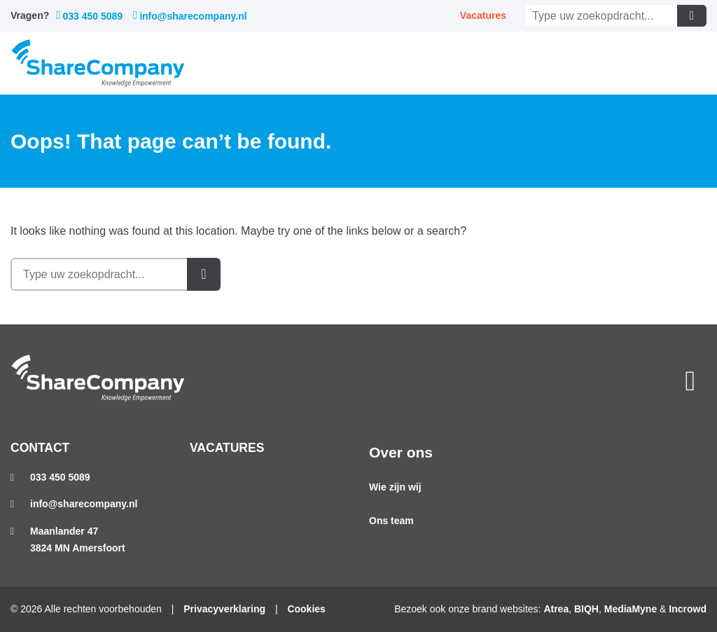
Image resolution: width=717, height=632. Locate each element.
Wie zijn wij (395, 487)
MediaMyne (630, 608)
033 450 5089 (89, 16)
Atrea (556, 608)
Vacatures (483, 15)
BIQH (586, 608)
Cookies (306, 608)
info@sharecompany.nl (190, 16)
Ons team (391, 520)
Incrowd (687, 608)
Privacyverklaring (224, 608)
